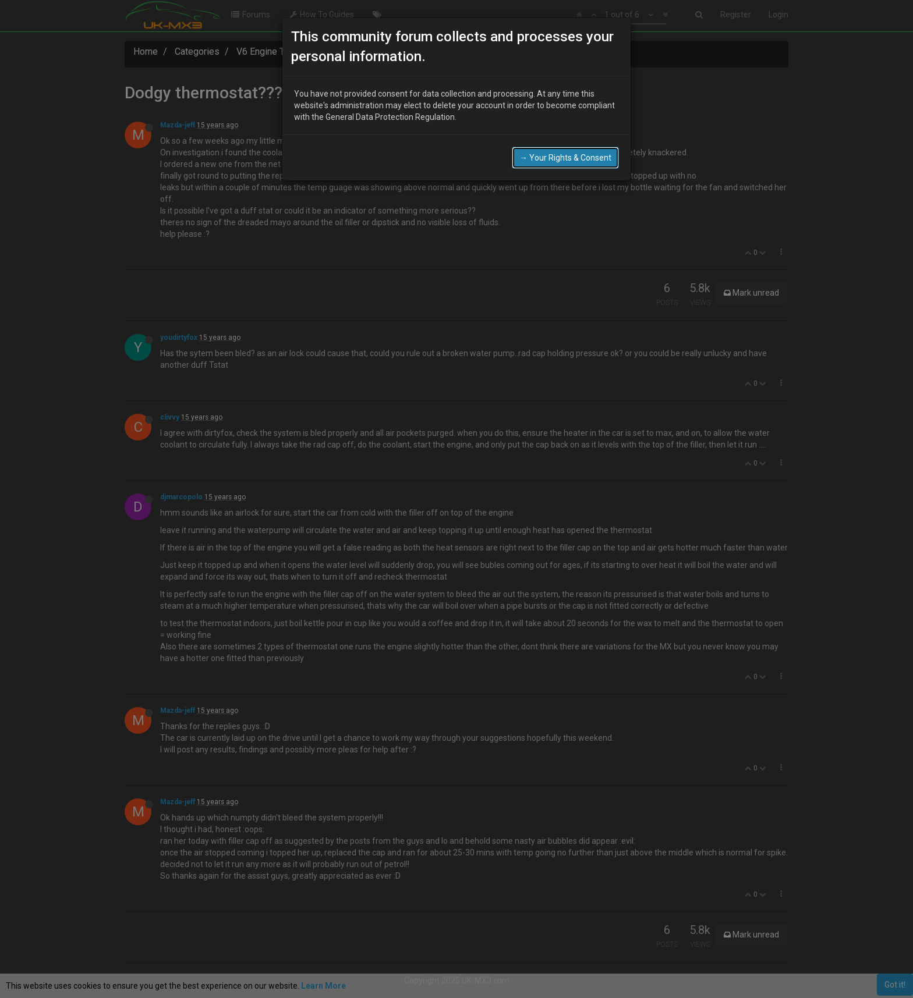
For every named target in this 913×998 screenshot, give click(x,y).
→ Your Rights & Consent (565, 157)
